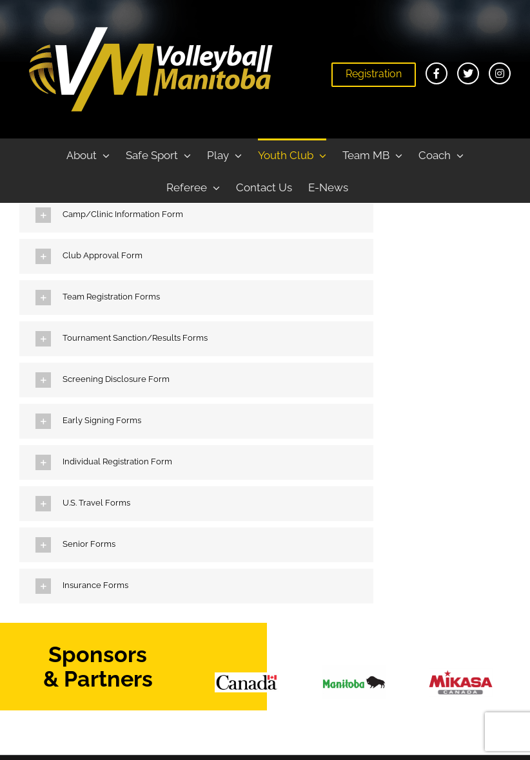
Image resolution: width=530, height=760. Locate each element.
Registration (374, 74)
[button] (196, 215)
